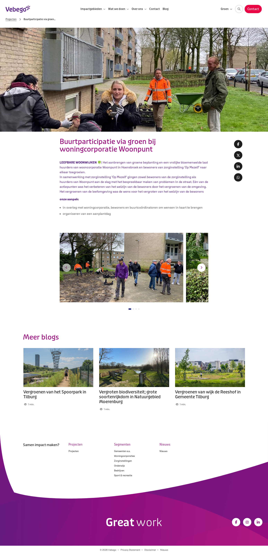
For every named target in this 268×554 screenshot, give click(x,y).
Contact (154, 9)
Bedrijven (119, 470)
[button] (66, 267)
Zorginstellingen (123, 460)
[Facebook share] (238, 144)
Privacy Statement (130, 549)
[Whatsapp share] (238, 177)
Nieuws (163, 451)
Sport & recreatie (123, 475)
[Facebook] (236, 522)
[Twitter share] (238, 155)
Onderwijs (119, 465)
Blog (165, 9)
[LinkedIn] (258, 522)
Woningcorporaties (124, 456)
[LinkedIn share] (238, 166)
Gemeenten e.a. (122, 451)
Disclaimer (150, 549)
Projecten (11, 19)
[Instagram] (247, 522)
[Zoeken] (239, 9)
